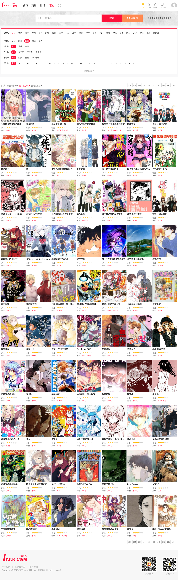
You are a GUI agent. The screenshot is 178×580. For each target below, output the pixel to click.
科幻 (67, 33)
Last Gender (132, 484)
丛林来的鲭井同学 (9, 484)
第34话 (135, 401)
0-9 (134, 63)
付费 (27, 57)
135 (134, 85)
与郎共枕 (156, 259)
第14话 (9, 401)
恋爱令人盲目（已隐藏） (12, 214)
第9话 (34, 491)
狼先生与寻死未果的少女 (113, 124)
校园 (34, 33)
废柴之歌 (81, 169)
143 (173, 85)
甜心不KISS (31, 529)
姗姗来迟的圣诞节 (9, 259)
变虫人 (55, 439)
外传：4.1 (86, 220)
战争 (74, 33)
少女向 (30, 52)
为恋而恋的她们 (134, 304)
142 (168, 85)
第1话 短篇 (162, 401)
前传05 (59, 220)
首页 (25, 5)
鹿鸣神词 (5, 349)
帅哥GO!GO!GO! (84, 484)
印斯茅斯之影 (108, 484)
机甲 (148, 33)
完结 (27, 46)
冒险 (54, 33)
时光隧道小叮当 (159, 169)
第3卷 (59, 446)
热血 (20, 33)
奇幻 (101, 33)
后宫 (61, 33)
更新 (34, 5)
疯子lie (29, 394)
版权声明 (33, 567)
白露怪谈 (131, 124)
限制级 (156, 33)
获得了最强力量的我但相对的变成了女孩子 (121, 439)
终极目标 (131, 439)
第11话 (110, 446)
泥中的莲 (81, 259)
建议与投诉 (20, 567)
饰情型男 (131, 349)
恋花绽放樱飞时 (8, 394)
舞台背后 (81, 214)
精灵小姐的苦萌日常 (111, 304)
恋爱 (27, 33)
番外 (58, 175)
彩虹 (47, 33)
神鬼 (115, 33)
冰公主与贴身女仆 (85, 439)
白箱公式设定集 (159, 124)
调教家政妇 (31, 304)
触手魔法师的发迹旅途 (112, 214)
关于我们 (6, 567)
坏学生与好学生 (134, 214)
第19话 (59, 311)
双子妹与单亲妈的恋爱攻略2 (140, 169)
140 (158, 85)
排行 (42, 5)
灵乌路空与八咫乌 (160, 439)
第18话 (110, 265)
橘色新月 (5, 169)
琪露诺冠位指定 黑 (60, 259)
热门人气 (24, 85)
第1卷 (34, 130)
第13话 (135, 130)
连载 (20, 46)
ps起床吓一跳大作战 (86, 394)
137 (144, 85)
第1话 (160, 130)
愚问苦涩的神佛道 (110, 529)
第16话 (110, 175)
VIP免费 (35, 57)
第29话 (84, 536)
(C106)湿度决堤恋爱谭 (11, 124)
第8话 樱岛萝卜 (63, 130)
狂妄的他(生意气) (34, 214)
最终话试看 (86, 356)
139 (153, 85)
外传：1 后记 (62, 536)
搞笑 (94, 33)
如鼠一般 (30, 349)
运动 (135, 33)
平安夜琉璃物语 (8, 529)
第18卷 (160, 265)
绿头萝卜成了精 (59, 124)
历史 (121, 33)
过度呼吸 (30, 124)
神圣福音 (56, 394)
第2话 (109, 220)
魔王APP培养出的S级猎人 (114, 259)
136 (139, 85)
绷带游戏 (81, 529)
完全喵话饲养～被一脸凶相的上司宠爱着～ (71, 304)
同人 (128, 33)
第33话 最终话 (112, 311)
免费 (20, 57)
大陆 (34, 41)
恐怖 (108, 33)
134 (129, 85)
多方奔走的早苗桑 (135, 259)
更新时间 (12, 85)
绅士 (142, 33)
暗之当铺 (5, 304)
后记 (134, 536)
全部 (13, 33)
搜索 (111, 18)
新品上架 (36, 85)
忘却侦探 (106, 349)
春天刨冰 (56, 529)
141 (163, 85)
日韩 (27, 41)
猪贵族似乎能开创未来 (36, 484)
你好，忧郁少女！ (60, 484)
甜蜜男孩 (156, 304)
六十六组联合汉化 (114, 130)
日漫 (51, 5)
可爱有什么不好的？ (10, 439)
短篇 (8, 130)
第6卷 (84, 491)
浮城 (28, 439)
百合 (40, 33)
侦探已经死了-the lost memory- (40, 259)
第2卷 (135, 446)
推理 (88, 33)
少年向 (21, 52)
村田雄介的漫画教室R (87, 304)
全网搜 (132, 18)
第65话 (34, 401)
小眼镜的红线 (158, 349)
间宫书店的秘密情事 (86, 124)
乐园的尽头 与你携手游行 (63, 214)
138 (149, 85)
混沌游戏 (106, 394)
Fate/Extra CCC (84, 349)
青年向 (38, 52)
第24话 (110, 401)
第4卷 (160, 175)
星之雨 (155, 394)
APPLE (155, 484)
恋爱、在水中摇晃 (60, 349)
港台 (20, 41)
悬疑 (81, 33)
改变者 (130, 394)
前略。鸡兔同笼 (159, 214)
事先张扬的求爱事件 (161, 529)
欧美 (40, 41)
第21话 (34, 265)
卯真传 (130, 529)
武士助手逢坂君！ (110, 169)
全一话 (34, 356)
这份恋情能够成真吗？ (62, 169)
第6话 (84, 175)
